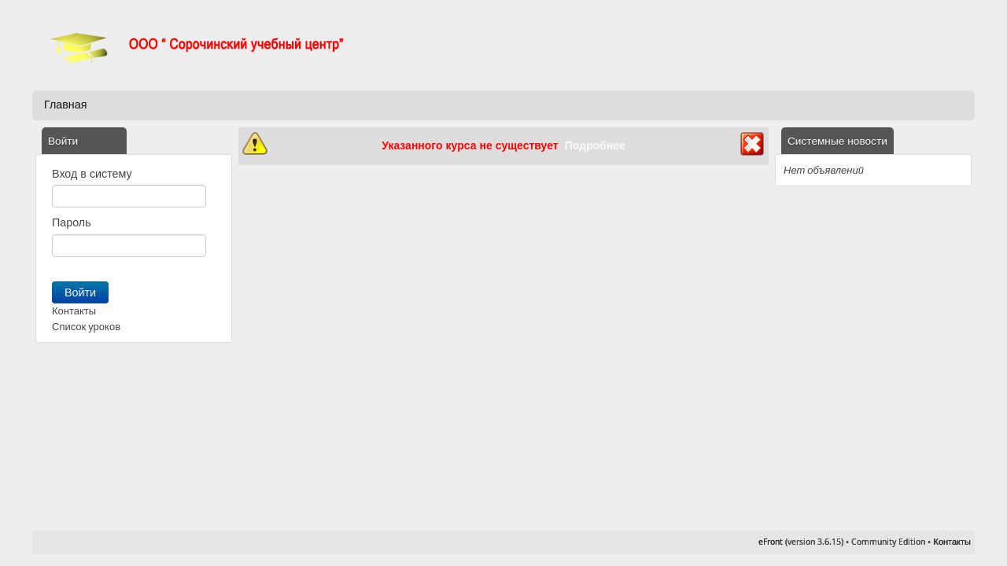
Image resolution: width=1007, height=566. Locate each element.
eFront (770, 542)
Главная (65, 104)
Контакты (74, 311)
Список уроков (86, 327)
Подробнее (595, 145)
